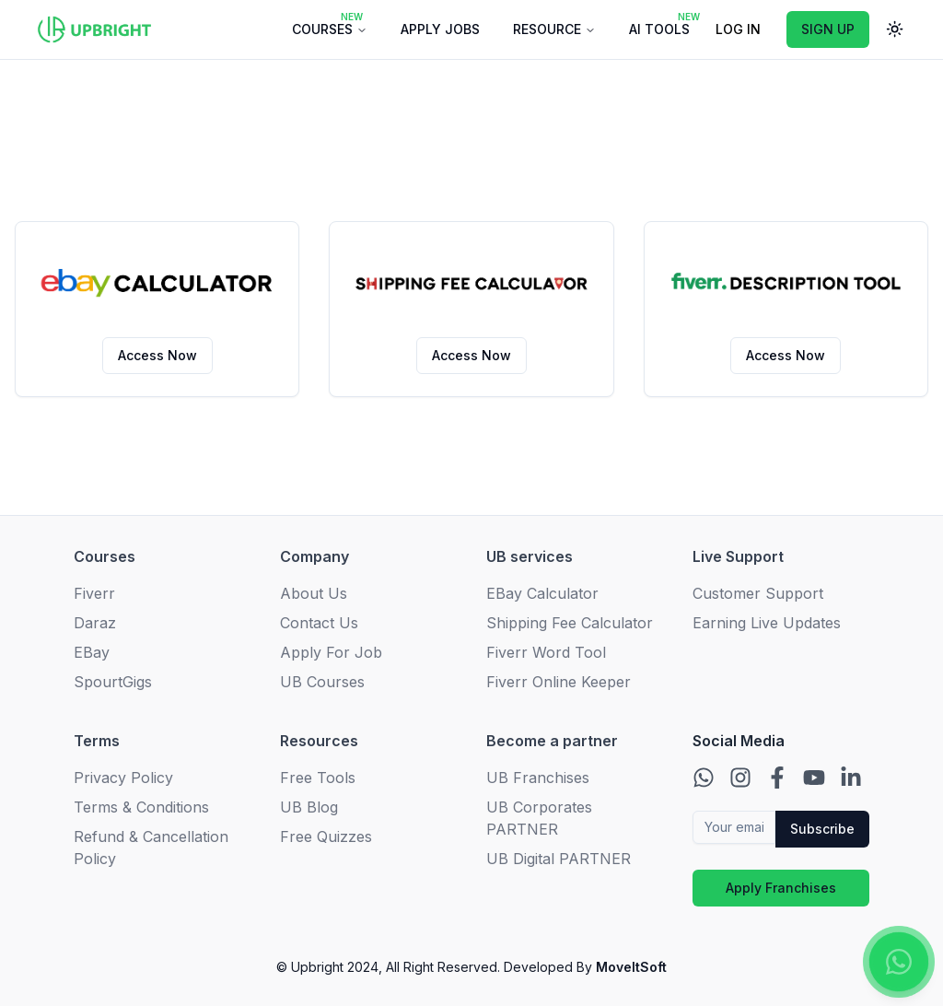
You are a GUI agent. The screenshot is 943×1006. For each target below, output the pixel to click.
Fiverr (94, 593)
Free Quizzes (326, 836)
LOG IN (738, 29)
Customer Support (758, 593)
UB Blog (309, 807)
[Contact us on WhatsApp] (704, 777)
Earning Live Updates (767, 623)
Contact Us (319, 623)
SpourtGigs (113, 682)
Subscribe (822, 828)
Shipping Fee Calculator (569, 623)
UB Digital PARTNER (558, 858)
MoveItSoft (629, 967)
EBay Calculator (542, 593)
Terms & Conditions (141, 807)
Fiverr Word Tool (546, 652)
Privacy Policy (123, 777)
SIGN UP (828, 29)
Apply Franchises (781, 887)
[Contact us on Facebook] (777, 777)
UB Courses (322, 682)
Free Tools (317, 777)
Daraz (95, 623)
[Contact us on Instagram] (740, 777)
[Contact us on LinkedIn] (851, 777)
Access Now (157, 355)
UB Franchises (537, 777)
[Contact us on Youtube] (814, 777)
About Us (313, 593)
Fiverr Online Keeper (558, 682)
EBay (92, 652)
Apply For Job (331, 652)
